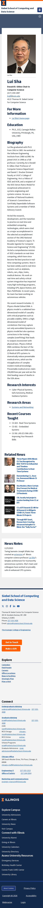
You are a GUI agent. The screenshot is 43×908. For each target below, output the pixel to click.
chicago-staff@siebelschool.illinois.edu (17, 765)
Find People (6, 667)
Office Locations (8, 673)
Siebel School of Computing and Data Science (20, 598)
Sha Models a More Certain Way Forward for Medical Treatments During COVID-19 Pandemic (27, 489)
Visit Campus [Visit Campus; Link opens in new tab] (7, 828)
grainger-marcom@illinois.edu (14, 781)
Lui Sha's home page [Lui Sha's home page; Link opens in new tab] (20, 118)
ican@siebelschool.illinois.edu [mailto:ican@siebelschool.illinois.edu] (13, 729)
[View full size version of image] (40, 16)
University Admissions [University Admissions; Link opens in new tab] (11, 814)
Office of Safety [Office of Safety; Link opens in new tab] (8, 773)
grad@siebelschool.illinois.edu (14, 720)
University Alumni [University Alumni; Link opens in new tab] (9, 837)
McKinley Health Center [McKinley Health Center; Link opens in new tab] (12, 865)
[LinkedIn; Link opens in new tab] (14, 606)
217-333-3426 (13, 620)
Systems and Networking (22, 407)
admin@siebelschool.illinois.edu (19, 623)
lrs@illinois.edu (13, 96)
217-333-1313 (25, 770)
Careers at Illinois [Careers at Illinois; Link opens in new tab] (9, 819)
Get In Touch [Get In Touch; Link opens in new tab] (12, 642)
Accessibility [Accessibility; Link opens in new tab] (31, 895)
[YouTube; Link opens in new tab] (18, 606)
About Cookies (9, 888)
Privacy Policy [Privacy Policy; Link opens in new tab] (30, 888)
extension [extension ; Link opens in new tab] (18, 554)
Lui (30, 557)
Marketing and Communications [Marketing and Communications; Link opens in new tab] (15, 779)
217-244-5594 (26, 773)
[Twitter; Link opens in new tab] (3, 606)
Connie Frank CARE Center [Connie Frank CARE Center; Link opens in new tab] (13, 869)
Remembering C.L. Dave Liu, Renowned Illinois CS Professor (27, 478)
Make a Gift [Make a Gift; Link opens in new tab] (11, 648)
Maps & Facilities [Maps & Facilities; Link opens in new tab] (9, 676)
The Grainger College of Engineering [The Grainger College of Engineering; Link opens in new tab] (16, 630)
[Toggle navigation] (39, 10)
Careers (5, 670)
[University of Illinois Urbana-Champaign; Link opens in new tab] (3, 3)
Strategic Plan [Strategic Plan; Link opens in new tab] (8, 679)
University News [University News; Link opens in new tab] (9, 824)
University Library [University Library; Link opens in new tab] (9, 874)
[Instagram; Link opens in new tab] (7, 606)
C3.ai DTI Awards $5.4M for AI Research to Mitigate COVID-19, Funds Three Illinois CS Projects (27, 511)
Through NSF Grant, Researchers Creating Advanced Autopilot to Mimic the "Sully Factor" (26, 523)
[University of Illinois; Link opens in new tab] (10, 799)
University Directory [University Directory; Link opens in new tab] (10, 851)
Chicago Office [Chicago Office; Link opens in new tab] (8, 756)
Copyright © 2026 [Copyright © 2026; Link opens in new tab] (9, 895)
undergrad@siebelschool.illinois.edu (16, 709)
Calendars (6, 665)
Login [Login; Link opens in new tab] (23, 902)
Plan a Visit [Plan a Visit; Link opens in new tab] (6, 681)
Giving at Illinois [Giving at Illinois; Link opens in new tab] (8, 842)
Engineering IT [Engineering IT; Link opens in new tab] (8, 770)
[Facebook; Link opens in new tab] (10, 606)
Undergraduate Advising (12, 706)
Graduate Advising (9, 717)
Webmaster (7, 902)
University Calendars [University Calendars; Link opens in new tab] (10, 847)
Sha (33, 557)
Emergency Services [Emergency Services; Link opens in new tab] (10, 860)
